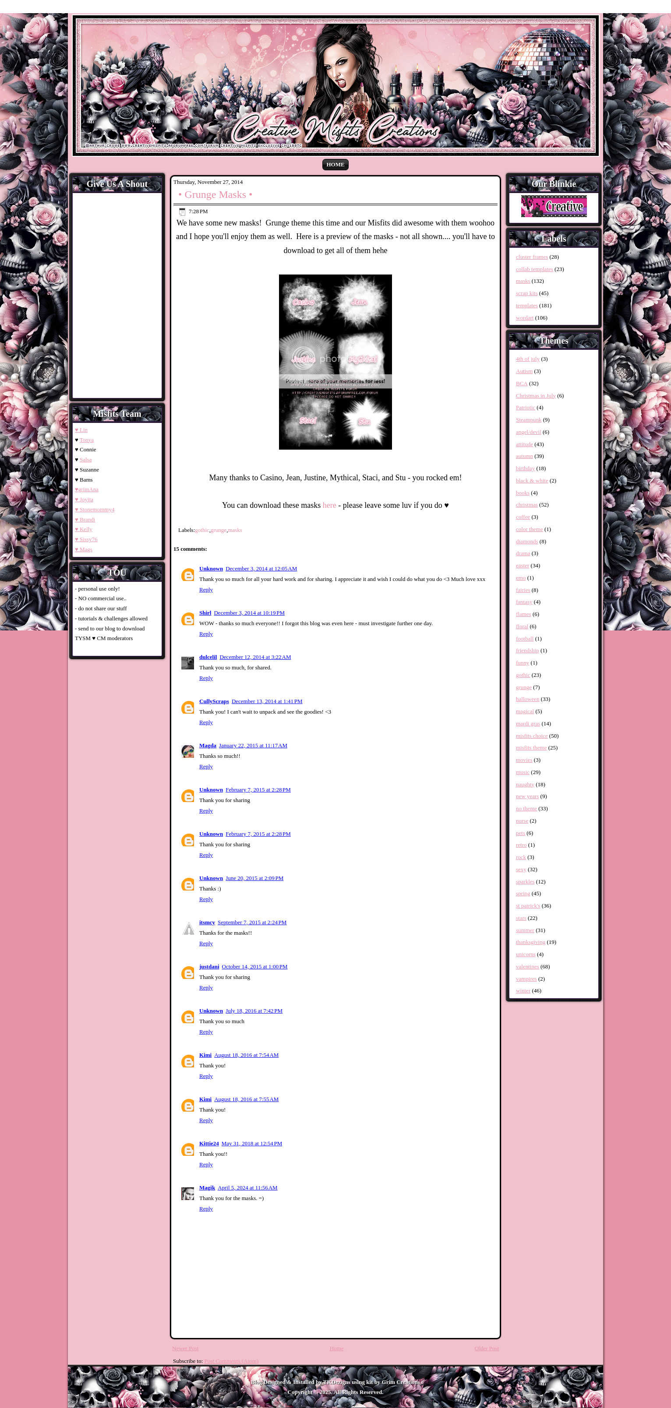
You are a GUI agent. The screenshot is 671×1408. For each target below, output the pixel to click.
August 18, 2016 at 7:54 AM (246, 1055)
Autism (524, 371)
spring (523, 893)
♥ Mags (83, 549)
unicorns (526, 954)
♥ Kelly (83, 529)
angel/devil (528, 432)
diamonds (527, 541)
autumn (524, 456)
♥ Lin (81, 429)
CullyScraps (214, 701)
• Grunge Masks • (215, 194)
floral (522, 626)
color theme (529, 529)
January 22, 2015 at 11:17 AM (253, 745)
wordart (524, 317)
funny (522, 662)
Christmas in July (536, 395)
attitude (524, 444)
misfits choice (532, 735)
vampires (526, 978)
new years (527, 796)
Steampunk (529, 419)
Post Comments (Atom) (232, 1361)
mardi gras (528, 723)
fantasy (524, 601)
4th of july (528, 359)
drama (523, 553)
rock (521, 857)
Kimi (205, 1055)
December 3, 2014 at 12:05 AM (261, 568)
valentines (527, 966)
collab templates (534, 269)
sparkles (525, 881)
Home (335, 164)
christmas (527, 504)
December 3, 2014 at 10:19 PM (249, 612)
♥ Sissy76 (86, 539)
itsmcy (207, 922)
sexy (521, 869)
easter (522, 565)
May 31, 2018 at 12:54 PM (252, 1143)
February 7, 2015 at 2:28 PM (258, 789)
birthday (525, 468)
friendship (527, 650)
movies (524, 760)
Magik (207, 1187)
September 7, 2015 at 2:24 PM (252, 922)
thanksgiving (530, 942)
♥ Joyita (84, 499)
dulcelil (208, 657)
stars (521, 918)
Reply (206, 589)
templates (527, 305)
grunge (218, 530)
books (523, 492)
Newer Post (185, 1348)
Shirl (205, 612)
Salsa (86, 459)
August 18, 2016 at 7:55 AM (246, 1099)
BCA (522, 383)
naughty (525, 784)
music (523, 772)
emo (521, 577)
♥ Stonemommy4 (94, 509)
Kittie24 (209, 1143)
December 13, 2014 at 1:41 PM (267, 701)
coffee (523, 517)
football (524, 638)
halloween (527, 699)
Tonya (87, 439)
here (329, 505)
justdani (209, 966)
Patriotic (525, 407)
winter (523, 990)
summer (525, 930)
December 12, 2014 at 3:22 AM (255, 657)
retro (521, 844)
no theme (526, 808)
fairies (523, 590)
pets (520, 833)
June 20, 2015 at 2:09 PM (254, 878)
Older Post (487, 1348)
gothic (202, 530)
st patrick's (528, 905)
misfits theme (531, 747)
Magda (207, 745)
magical (525, 711)
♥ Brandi (85, 519)
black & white (532, 480)
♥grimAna (87, 489)
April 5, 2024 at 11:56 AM (248, 1187)
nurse (522, 820)
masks (235, 530)
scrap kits (526, 293)
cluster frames (532, 256)
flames (523, 614)
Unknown (211, 568)
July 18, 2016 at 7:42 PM (254, 1010)
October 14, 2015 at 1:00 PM (255, 966)
